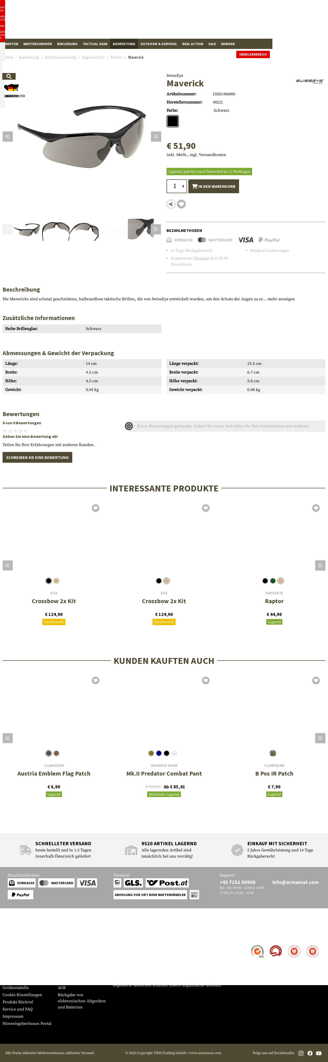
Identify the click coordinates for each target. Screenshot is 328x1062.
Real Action (192, 44)
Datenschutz (69, 973)
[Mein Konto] (254, 21)
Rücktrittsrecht (71, 980)
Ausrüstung (124, 44)
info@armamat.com (295, 882)
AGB (62, 987)
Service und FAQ (18, 1009)
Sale (212, 44)
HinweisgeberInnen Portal (27, 1023)
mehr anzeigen (281, 299)
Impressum (13, 1016)
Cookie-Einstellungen (22, 994)
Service (12, 935)
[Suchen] (181, 21)
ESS (53, 593)
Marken (228, 44)
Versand (201, 258)
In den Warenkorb (213, 186)
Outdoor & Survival (158, 44)
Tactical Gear (95, 44)
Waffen (11, 44)
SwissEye (175, 75)
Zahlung (10, 960)
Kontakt (10, 945)
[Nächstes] (156, 136)
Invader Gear (164, 765)
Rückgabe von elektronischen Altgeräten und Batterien (82, 1001)
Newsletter (12, 980)
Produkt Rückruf (18, 1002)
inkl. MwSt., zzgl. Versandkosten (196, 154)
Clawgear (54, 765)
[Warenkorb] (296, 21)
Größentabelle (16, 987)
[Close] (231, 4)
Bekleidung (67, 44)
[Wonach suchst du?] (138, 21)
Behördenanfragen (75, 966)
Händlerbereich (308, 44)
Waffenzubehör (37, 44)
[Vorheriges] (8, 136)
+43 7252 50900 (237, 882)
